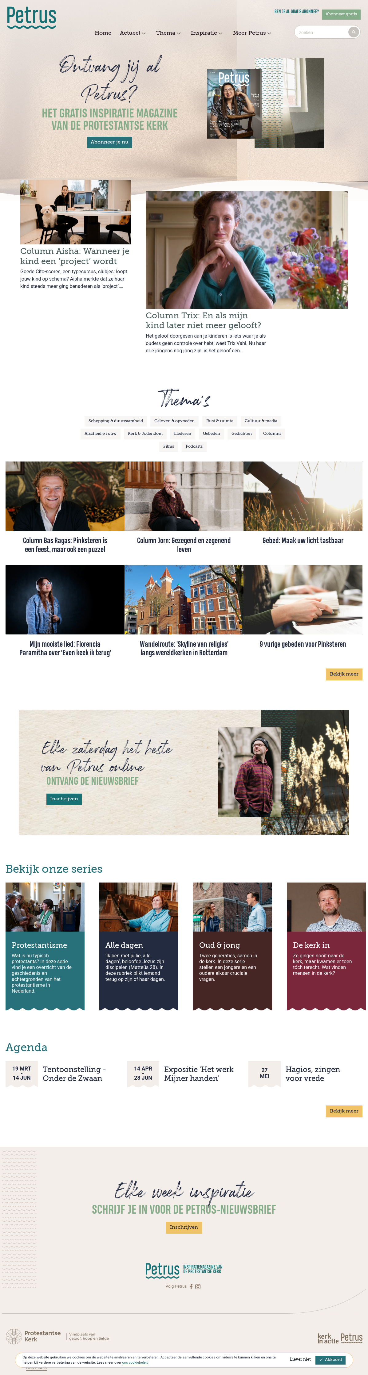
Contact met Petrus (44, 1332)
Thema (167, 33)
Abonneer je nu (110, 142)
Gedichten (241, 411)
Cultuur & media (261, 398)
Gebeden (211, 411)
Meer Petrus (251, 33)
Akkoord (330, 1360)
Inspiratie (206, 33)
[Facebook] (191, 1263)
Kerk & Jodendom (145, 411)
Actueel (132, 33)
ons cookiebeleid (136, 1362)
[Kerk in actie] (328, 1315)
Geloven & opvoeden (174, 398)
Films (168, 424)
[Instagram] (197, 1263)
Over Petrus (37, 1344)
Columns (272, 411)
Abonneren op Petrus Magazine (55, 1338)
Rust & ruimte (219, 398)
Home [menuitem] (103, 33)
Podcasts (194, 424)
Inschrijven (64, 776)
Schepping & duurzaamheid (116, 398)
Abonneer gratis (341, 14)
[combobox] (327, 32)
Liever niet (300, 1360)
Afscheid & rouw (101, 411)
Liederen (182, 411)
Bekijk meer (344, 651)
